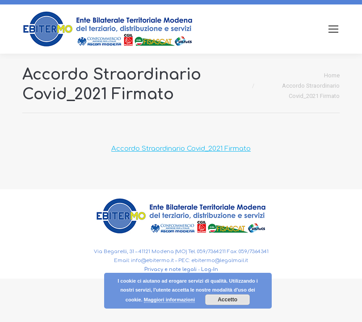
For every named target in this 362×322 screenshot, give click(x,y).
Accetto (227, 300)
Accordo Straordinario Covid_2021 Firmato (181, 149)
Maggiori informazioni (169, 299)
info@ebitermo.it (152, 260)
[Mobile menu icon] (333, 29)
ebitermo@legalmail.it (219, 260)
